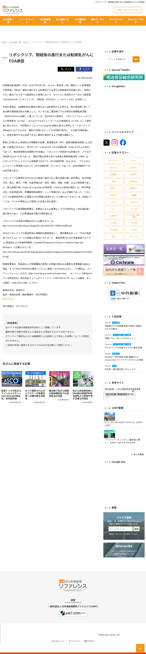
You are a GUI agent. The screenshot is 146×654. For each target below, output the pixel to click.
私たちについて (58, 633)
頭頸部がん (134, 180)
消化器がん (134, 160)
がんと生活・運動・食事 (133, 208)
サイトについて (116, 21)
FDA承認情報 (45, 21)
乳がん (133, 153)
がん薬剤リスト (62, 21)
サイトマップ (74, 633)
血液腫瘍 (113, 166)
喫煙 (113, 229)
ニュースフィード (26, 21)
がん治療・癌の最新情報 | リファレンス (33, 649)
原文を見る (8, 291)
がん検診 (134, 222)
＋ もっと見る (137, 446)
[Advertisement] (124, 100)
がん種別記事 (80, 21)
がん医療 (134, 215)
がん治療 (134, 201)
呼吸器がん (134, 173)
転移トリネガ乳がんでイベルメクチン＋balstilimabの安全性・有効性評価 (11, 386)
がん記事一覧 (8, 21)
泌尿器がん (134, 166)
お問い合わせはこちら (128, 9)
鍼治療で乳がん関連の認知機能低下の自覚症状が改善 (59, 385)
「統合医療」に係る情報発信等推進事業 (121, 381)
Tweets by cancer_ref (108, 626)
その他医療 (113, 222)
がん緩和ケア (113, 208)
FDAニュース (134, 229)
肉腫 (113, 173)
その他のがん (134, 194)
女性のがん (113, 160)
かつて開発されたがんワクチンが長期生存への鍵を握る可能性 (35, 386)
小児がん (113, 194)
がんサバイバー (113, 153)
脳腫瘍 (133, 187)
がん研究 (113, 215)
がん (113, 201)
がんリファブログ (135, 21)
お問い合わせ (89, 633)
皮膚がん (113, 180)
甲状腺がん (113, 187)
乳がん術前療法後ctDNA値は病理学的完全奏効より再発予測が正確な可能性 (83, 386)
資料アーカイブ (97, 21)
